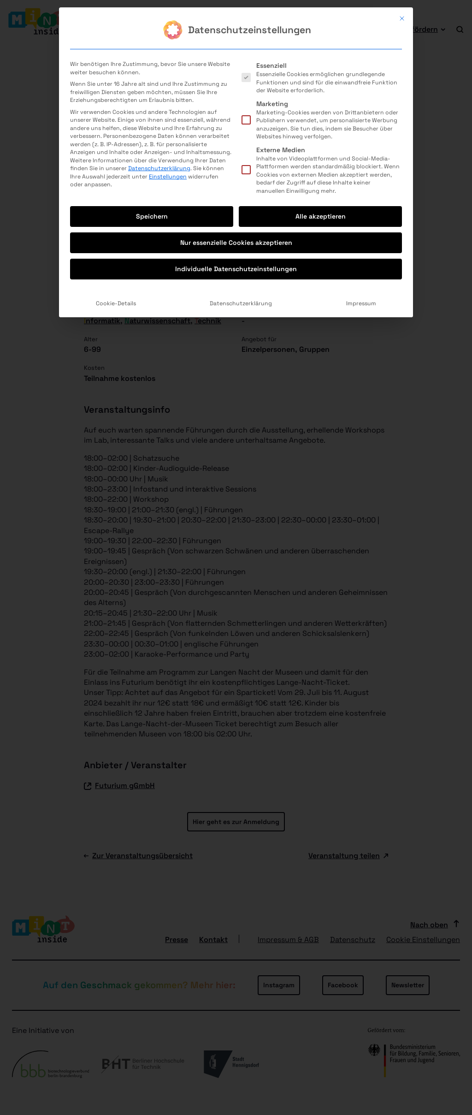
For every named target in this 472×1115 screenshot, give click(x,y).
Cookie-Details (116, 189)
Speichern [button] (152, 102)
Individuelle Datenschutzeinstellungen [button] (236, 155)
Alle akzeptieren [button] (320, 102)
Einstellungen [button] (168, 62)
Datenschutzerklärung (159, 54)
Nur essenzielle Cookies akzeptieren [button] (236, 129)
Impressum (361, 189)
